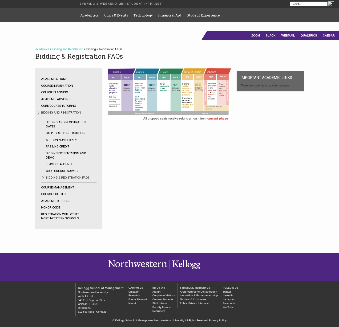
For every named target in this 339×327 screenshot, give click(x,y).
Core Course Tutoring (58, 105)
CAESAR (329, 35)
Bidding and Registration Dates (66, 124)
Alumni (156, 291)
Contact (101, 311)
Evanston (134, 295)
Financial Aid (169, 15)
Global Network (138, 299)
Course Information (57, 85)
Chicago (134, 291)
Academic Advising (56, 99)
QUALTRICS (309, 35)
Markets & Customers (193, 299)
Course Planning (54, 92)
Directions (84, 308)
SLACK (270, 35)
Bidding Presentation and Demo (66, 155)
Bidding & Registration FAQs (68, 177)
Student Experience (203, 15)
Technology (143, 15)
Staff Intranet (160, 303)
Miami (132, 303)
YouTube (228, 307)
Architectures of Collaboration (198, 291)
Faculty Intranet (162, 307)
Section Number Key (61, 140)
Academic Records (55, 201)
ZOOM (255, 35)
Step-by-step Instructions (66, 133)
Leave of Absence (59, 164)
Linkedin (228, 295)
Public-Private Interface (194, 303)
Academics (89, 15)
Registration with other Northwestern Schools (60, 216)
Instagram (229, 299)
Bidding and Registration (67, 49)
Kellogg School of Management (101, 288)
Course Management (57, 187)
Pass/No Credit (57, 146)
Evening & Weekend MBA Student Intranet (121, 3)
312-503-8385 (86, 311)
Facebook (229, 303)
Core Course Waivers (62, 171)
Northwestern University (93, 292)
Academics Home (54, 79)
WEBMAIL (288, 35)
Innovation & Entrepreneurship (199, 295)
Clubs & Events (116, 15)
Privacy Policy (218, 320)
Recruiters (158, 311)
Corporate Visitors (163, 295)
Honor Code (50, 207)
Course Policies (53, 194)
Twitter (227, 291)
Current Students (163, 299)
